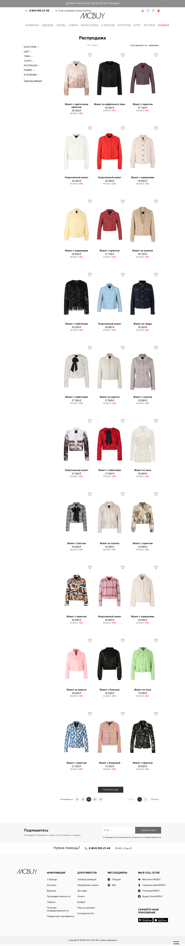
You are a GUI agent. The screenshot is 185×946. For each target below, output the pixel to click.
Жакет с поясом (142, 396)
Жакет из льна (142, 470)
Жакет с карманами (142, 177)
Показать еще (110, 789)
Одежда (48, 25)
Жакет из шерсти (110, 396)
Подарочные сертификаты (60, 916)
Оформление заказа (87, 885)
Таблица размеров (86, 879)
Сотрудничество (85, 913)
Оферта (51, 902)
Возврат (81, 902)
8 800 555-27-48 (39, 10)
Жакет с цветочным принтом (76, 106)
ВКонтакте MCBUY (151, 879)
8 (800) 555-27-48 (99, 848)
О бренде (108, 25)
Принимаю (131, 837)
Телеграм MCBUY (151, 890)
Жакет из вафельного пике (109, 104)
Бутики (149, 25)
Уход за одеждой (86, 907)
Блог (137, 25)
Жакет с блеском (110, 689)
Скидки (163, 25)
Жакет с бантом (76, 543)
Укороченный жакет (76, 177)
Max (114, 885)
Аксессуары (89, 25)
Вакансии (51, 890)
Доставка (82, 890)
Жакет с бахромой (109, 762)
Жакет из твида (142, 323)
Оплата (81, 896)
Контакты (51, 885)
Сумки (73, 25)
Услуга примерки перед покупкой (75, 10)
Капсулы (124, 25)
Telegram (116, 879)
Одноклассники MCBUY (154, 885)
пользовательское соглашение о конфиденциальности (137, 837)
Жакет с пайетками (76, 323)
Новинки (32, 25)
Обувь (61, 25)
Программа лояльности (58, 896)
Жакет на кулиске (142, 250)
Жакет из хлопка (109, 543)
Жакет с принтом (143, 104)
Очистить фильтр (33, 80)
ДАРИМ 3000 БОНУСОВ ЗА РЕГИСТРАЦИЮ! (92, 3)
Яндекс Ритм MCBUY (152, 896)
